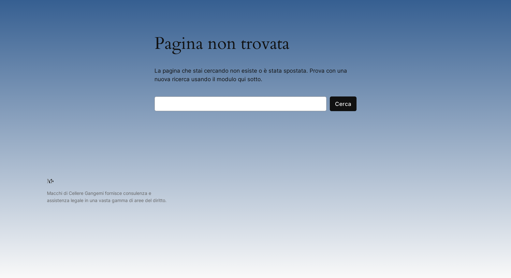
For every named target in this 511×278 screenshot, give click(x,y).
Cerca (343, 104)
